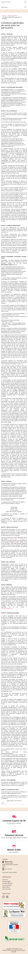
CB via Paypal (8, 837)
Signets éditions (6, 887)
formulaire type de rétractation (17, 539)
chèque (19, 837)
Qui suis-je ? (5, 879)
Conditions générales (7, 883)
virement (24, 837)
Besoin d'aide (14, 847)
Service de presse (6, 889)
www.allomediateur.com (7, 608)
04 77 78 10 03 (8, 869)
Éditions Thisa (5, 2)
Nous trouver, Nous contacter (9, 872)
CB (4, 837)
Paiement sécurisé (14, 833)
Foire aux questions (7, 885)
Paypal (14, 837)
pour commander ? (14, 852)
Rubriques (4, 7)
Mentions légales (6, 881)
